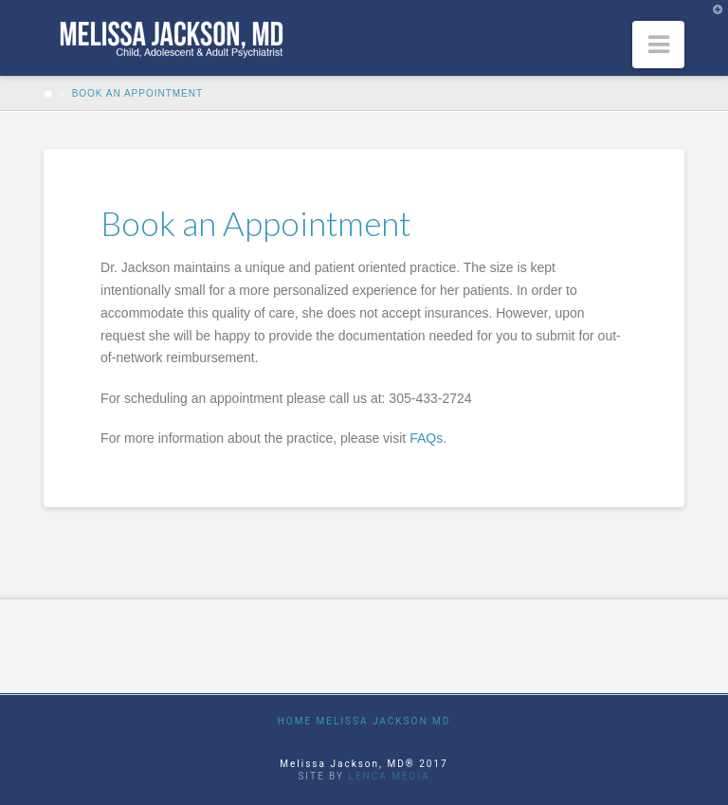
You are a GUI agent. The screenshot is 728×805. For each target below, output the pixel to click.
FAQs (426, 438)
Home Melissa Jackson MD (364, 721)
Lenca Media (389, 776)
